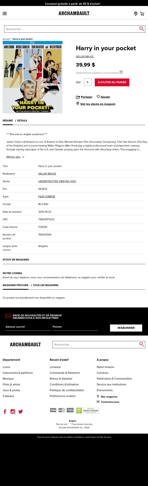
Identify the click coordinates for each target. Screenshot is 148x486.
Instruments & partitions (18, 373)
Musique (8, 379)
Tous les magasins (45, 285)
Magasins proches (15, 285)
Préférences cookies (63, 396)
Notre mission (105, 367)
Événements (105, 390)
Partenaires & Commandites (114, 379)
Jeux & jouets (11, 390)
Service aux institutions (111, 384)
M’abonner (126, 328)
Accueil (6, 39)
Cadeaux (8, 396)
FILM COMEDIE (46, 196)
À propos (103, 360)
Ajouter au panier (112, 82)
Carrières (102, 373)
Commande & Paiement (65, 373)
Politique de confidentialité (67, 390)
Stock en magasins (16, 259)
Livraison (55, 367)
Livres (6, 367)
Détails (22, 120)
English (72, 420)
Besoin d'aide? (59, 360)
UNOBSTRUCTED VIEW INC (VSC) (57, 181)
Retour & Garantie (61, 379)
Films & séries (11, 384)
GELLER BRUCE (85, 57)
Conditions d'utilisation (64, 384)
